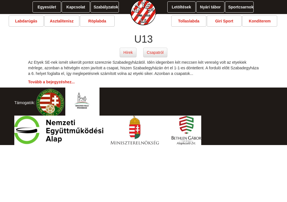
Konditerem (260, 21)
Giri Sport (224, 21)
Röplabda (97, 21)
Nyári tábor (210, 7)
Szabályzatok (106, 7)
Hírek (128, 52)
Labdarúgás (26, 21)
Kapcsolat (75, 7)
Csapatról (155, 52)
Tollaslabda (188, 21)
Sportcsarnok (240, 7)
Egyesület (47, 7)
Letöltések (181, 7)
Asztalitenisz (62, 21)
